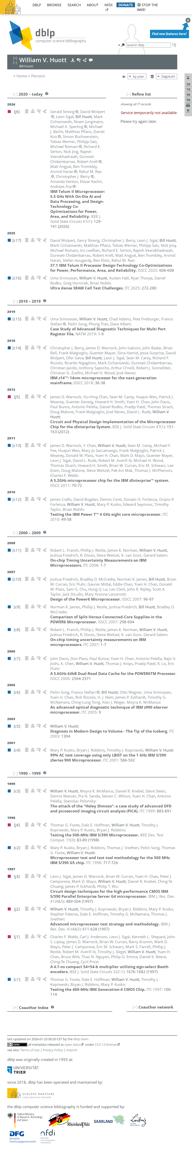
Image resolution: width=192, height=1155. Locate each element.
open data (72, 1044)
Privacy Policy (53, 1050)
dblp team (80, 1039)
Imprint (72, 1050)
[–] (128, 94)
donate (125, 4)
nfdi (108, 4)
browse (54, 4)
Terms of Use (30, 1050)
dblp (36, 4)
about (92, 4)
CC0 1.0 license (105, 1044)
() (75, 219)
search (74, 4)
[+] (135, 1007)
